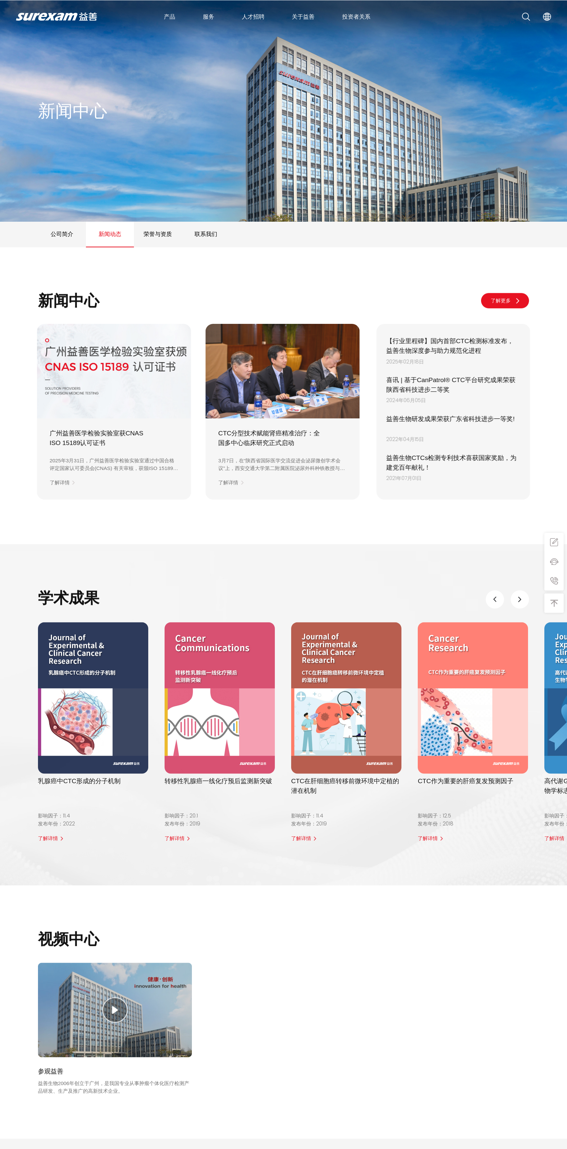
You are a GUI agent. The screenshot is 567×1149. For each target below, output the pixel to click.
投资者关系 (356, 16)
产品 (169, 16)
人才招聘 (253, 16)
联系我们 (206, 234)
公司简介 (62, 234)
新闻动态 (110, 234)
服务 (208, 16)
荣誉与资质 (158, 234)
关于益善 (303, 16)
